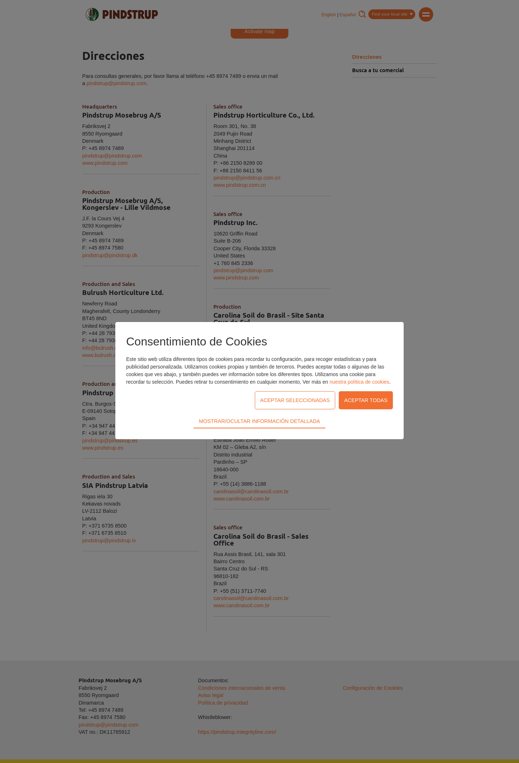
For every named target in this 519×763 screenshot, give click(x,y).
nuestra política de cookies (359, 382)
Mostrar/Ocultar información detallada (259, 421)
